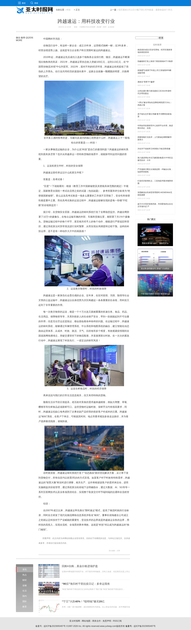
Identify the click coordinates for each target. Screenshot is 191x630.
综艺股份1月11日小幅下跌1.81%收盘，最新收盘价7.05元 (145, 10)
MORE (19, 40)
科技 (68, 10)
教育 (24, 607)
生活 (24, 591)
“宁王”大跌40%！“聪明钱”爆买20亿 (83, 601)
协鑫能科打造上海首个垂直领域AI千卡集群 (155, 61)
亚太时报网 (74, 621)
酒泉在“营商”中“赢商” (146, 82)
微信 (18, 38)
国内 (24, 596)
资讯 (24, 569)
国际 (24, 601)
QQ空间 (29, 38)
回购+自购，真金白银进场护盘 (80, 566)
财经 (24, 580)
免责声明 (107, 621)
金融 (24, 585)
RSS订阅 (117, 621)
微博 (23, 38)
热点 (24, 575)
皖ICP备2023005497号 (55, 626)
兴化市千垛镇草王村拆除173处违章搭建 (154, 149)
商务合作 (96, 621)
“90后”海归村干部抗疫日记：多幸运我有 (86, 583)
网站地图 (86, 621)
